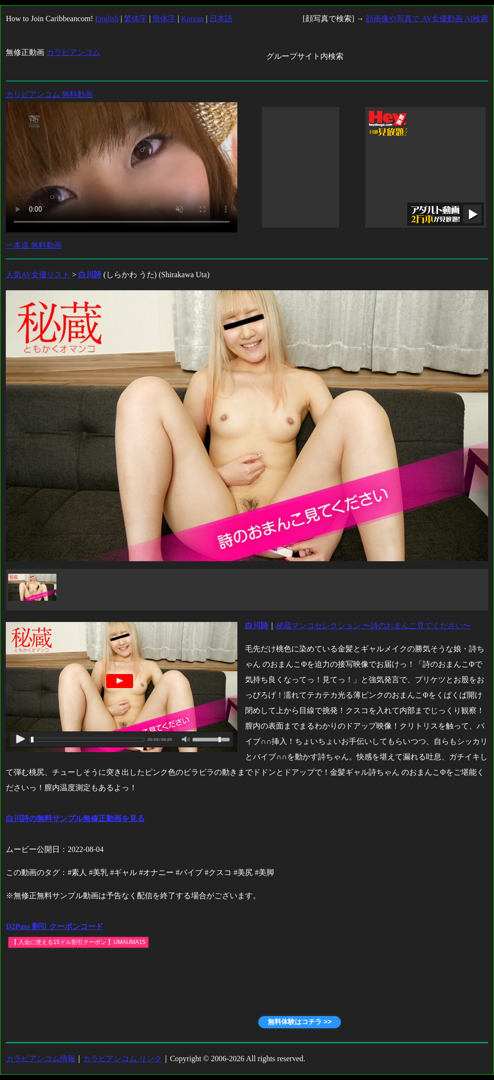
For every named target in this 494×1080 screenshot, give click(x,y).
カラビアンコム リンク (122, 1058)
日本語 (221, 18)
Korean (192, 18)
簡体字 (164, 18)
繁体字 (135, 18)
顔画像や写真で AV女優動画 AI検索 (427, 18)
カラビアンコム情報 (40, 1058)
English (107, 18)
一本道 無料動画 (34, 245)
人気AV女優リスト (38, 274)
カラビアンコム (73, 52)
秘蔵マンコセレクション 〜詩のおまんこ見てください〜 (373, 625)
